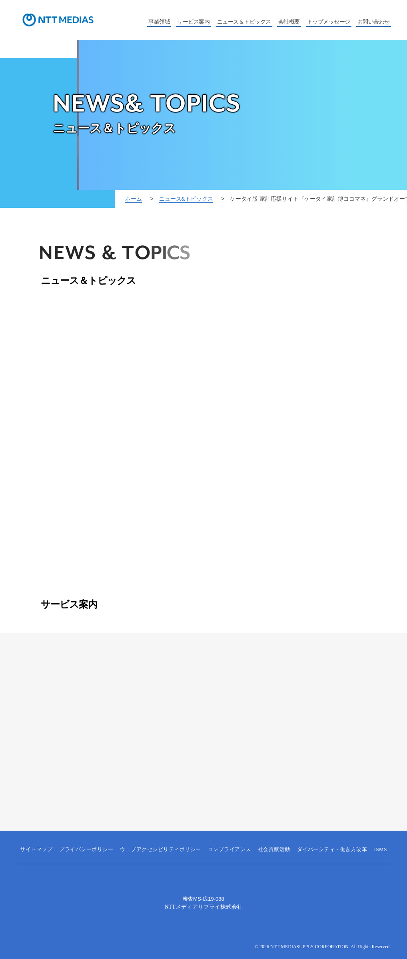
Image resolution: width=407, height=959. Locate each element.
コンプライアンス (229, 849)
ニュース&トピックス (186, 198)
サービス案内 (193, 22)
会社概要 (289, 22)
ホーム (133, 198)
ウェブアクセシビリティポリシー (160, 849)
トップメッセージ (328, 22)
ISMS (380, 849)
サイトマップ (36, 849)
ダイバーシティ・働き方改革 (332, 849)
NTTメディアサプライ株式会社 (203, 907)
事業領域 (159, 22)
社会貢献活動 (274, 849)
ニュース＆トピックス (244, 22)
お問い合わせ (373, 22)
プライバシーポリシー (86, 849)
